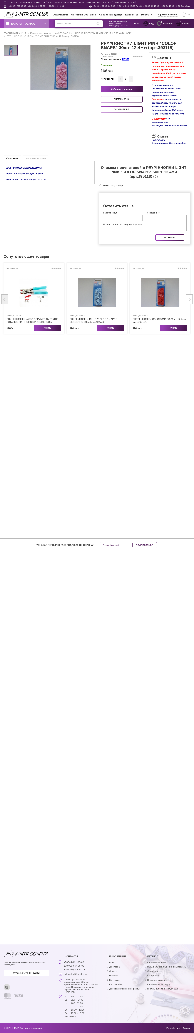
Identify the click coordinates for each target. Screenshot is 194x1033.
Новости (146, 14)
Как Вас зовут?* (111, 213)
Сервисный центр (110, 14)
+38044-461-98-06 (17, 6)
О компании (60, 14)
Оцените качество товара (116, 224)
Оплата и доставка (83, 14)
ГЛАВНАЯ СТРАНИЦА (15, 33)
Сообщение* (153, 213)
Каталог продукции (40, 33)
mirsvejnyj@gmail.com (76, 974)
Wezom (186, 1028)
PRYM (125, 59)
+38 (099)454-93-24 (56, 6)
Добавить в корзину (121, 89)
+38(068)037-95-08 (36, 6)
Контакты (131, 14)
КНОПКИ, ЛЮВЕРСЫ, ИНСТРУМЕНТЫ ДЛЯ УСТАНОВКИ (102, 33)
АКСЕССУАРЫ (62, 33)
